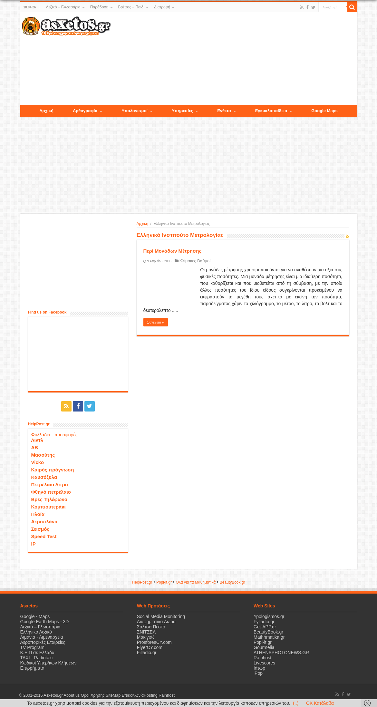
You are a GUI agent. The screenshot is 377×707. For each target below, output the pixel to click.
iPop (258, 673)
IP (33, 544)
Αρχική (142, 223)
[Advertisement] (233, 59)
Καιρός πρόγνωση (52, 469)
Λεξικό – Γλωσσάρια (63, 7)
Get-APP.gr (265, 626)
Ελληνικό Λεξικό (36, 631)
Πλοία (38, 514)
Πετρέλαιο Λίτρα (49, 484)
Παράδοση (99, 7)
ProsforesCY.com (154, 642)
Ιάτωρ (259, 668)
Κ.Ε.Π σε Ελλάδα (37, 652)
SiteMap (113, 695)
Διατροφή (162, 7)
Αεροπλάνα (44, 521)
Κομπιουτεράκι (48, 506)
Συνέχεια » (155, 322)
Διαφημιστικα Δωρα (156, 621)
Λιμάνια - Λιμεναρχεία (41, 637)
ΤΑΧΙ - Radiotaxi (36, 657)
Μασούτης (43, 455)
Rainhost (262, 657)
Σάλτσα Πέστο (151, 626)
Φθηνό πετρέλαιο (51, 492)
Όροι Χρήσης (93, 695)
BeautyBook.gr (268, 631)
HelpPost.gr (142, 582)
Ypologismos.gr (269, 616)
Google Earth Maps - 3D (44, 621)
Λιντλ (37, 440)
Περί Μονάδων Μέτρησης (172, 251)
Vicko (37, 462)
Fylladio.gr (264, 621)
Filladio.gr (147, 652)
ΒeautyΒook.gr (232, 582)
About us (72, 695)
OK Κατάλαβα (320, 703)
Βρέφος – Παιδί (131, 7)
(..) (295, 703)
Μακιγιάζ (145, 637)
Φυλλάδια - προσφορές (54, 434)
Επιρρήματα (32, 668)
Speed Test (44, 536)
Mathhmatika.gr (269, 637)
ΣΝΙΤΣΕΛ (146, 631)
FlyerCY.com (149, 647)
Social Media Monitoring (161, 616)
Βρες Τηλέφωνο (49, 499)
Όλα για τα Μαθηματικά (196, 582)
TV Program (32, 647)
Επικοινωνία (133, 695)
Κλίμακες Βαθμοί (194, 260)
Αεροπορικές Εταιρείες (42, 642)
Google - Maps (35, 616)
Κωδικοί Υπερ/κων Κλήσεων (48, 662)
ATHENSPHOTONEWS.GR (281, 652)
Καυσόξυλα (44, 477)
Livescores (264, 662)
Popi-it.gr (164, 582)
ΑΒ (34, 447)
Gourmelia (264, 647)
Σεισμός (40, 529)
